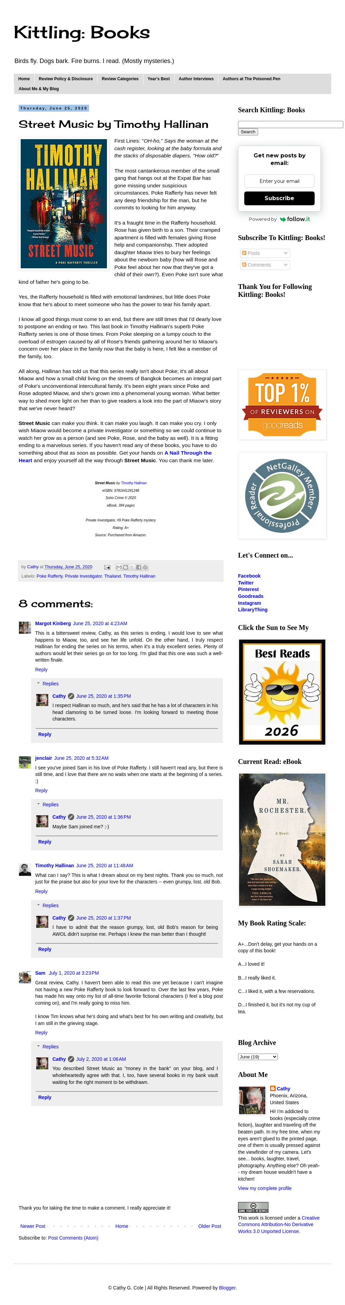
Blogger (227, 1288)
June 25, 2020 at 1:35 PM (103, 696)
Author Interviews (196, 78)
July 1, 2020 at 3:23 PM (74, 973)
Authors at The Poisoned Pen (251, 78)
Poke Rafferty (49, 576)
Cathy (59, 696)
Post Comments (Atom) (73, 1238)
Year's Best (159, 78)
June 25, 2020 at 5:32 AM (81, 758)
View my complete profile (265, 1188)
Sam (41, 973)
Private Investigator (83, 576)
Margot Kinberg (53, 623)
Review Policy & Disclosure (66, 78)
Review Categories (120, 78)
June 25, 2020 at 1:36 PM (103, 817)
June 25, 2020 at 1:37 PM (103, 918)
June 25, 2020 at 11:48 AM (104, 865)
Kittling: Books (82, 31)
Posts (251, 253)
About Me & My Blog (39, 88)
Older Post (209, 1226)
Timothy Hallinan (134, 483)
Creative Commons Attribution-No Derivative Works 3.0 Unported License (279, 1224)
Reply (41, 669)
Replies (50, 683)
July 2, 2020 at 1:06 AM (101, 1059)
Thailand (112, 576)
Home (24, 78)
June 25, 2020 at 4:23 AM (100, 623)
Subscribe (279, 198)
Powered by (279, 219)
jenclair (43, 758)
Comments (256, 265)
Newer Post (32, 1226)
